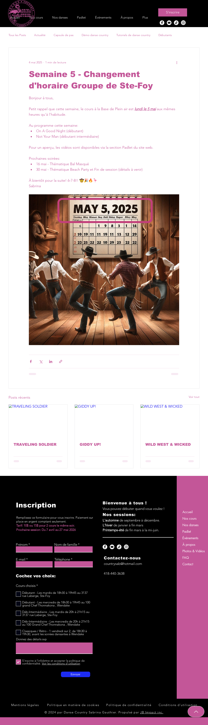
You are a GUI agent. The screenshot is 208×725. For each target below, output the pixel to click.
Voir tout (194, 397)
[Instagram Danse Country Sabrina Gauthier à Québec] (183, 22)
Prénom (22, 544)
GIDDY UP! (90, 444)
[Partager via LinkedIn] (51, 361)
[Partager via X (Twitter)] (41, 361)
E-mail (20, 559)
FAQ (185, 558)
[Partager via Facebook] (31, 361)
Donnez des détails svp (31, 639)
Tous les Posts (17, 35)
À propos (188, 544)
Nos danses (190, 525)
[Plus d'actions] (176, 62)
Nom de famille (65, 544)
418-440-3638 (114, 573)
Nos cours (189, 518)
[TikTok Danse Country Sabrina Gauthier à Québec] (176, 22)
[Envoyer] (75, 674)
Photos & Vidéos (192, 551)
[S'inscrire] (172, 12)
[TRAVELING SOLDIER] (38, 421)
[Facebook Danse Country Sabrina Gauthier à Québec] (162, 22)
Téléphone (62, 559)
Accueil (187, 512)
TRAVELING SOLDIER (35, 444)
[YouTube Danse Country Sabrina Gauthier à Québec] (169, 22)
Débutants (165, 35)
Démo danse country (95, 35)
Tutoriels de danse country (133, 35)
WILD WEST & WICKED (168, 444)
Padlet (186, 531)
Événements (190, 538)
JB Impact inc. (151, 712)
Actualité (40, 35)
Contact (187, 564)
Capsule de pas (64, 35)
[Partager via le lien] (61, 361)
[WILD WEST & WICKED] (170, 421)
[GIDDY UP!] (104, 421)
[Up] (196, 711)
